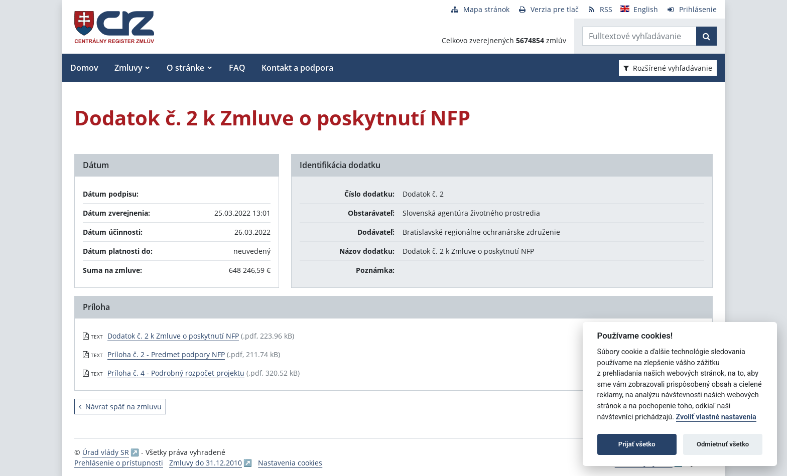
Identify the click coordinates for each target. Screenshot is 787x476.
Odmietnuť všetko (723, 444)
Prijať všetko (636, 444)
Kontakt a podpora (297, 67)
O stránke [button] (185, 67)
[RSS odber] (599, 9)
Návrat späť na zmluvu (120, 406)
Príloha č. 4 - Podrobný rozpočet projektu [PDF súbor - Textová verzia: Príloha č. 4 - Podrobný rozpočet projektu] (175, 373)
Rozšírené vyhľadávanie (667, 68)
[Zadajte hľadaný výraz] (639, 36)
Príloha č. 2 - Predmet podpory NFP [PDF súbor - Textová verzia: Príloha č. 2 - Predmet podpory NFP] (166, 354)
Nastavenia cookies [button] (290, 462)
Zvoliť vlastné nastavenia (716, 417)
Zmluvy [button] (128, 67)
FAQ (237, 67)
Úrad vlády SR (105, 452)
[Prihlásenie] (691, 9)
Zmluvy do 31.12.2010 (205, 462)
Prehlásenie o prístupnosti (118, 462)
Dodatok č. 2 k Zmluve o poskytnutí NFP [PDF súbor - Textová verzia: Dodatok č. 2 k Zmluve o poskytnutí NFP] (173, 336)
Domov (84, 67)
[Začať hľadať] (706, 36)
